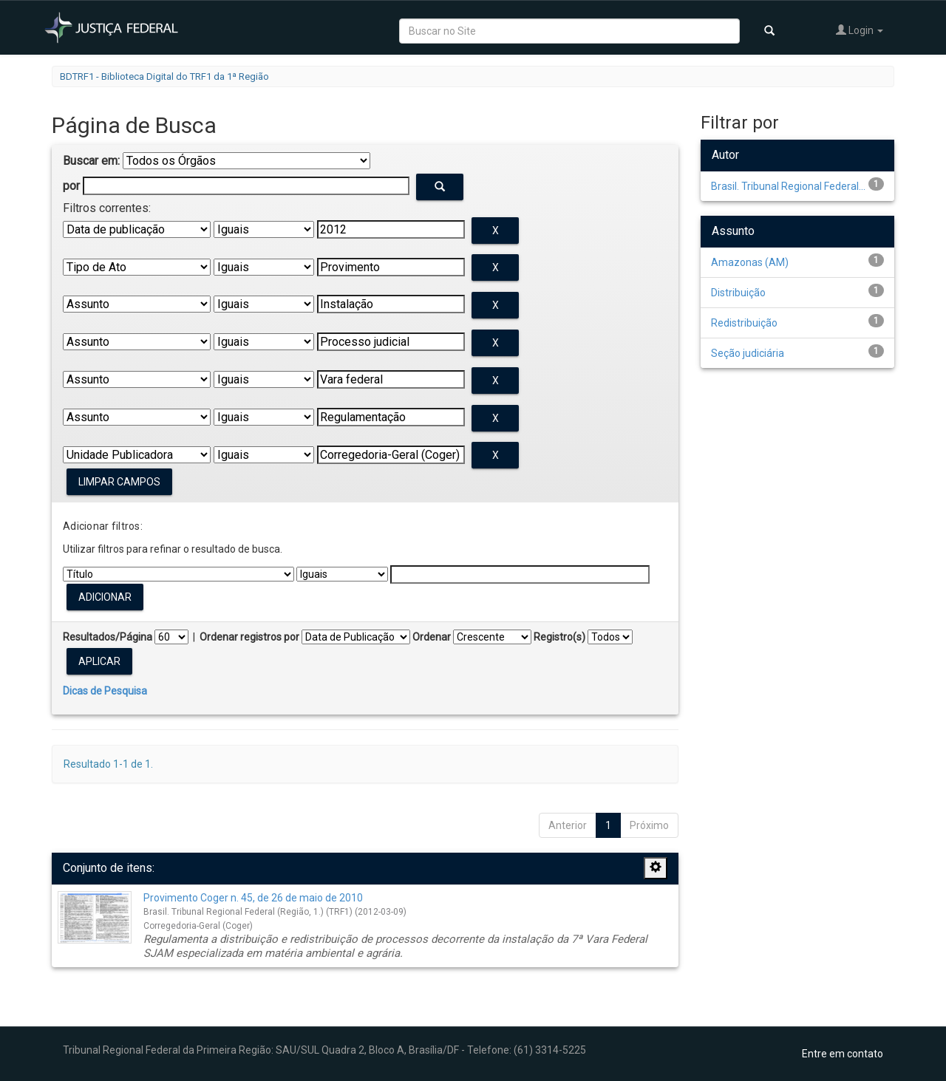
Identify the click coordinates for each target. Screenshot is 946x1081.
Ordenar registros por (249, 637)
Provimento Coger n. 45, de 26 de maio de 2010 (253, 898)
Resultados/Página (107, 637)
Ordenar (431, 637)
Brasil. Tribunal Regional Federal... (788, 186)
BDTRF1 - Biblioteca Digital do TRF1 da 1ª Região (164, 76)
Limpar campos (119, 482)
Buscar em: (91, 161)
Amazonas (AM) (750, 262)
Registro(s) (559, 637)
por (71, 186)
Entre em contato (842, 1054)
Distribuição (738, 293)
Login (859, 30)
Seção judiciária (747, 353)
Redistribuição (744, 323)
